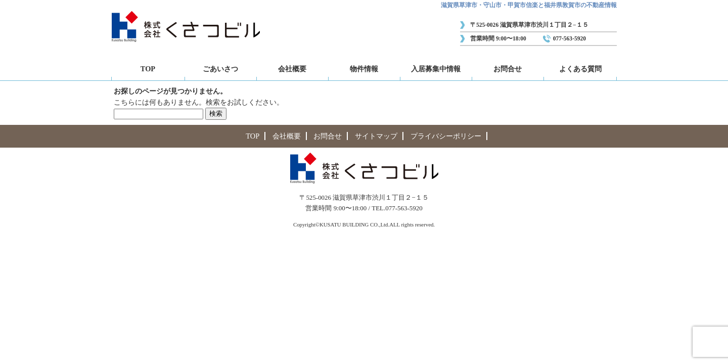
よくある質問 (580, 69)
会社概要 (292, 69)
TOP (148, 69)
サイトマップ (376, 136)
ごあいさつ (220, 69)
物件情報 (364, 69)
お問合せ (507, 69)
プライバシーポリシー (446, 136)
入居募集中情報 (436, 69)
